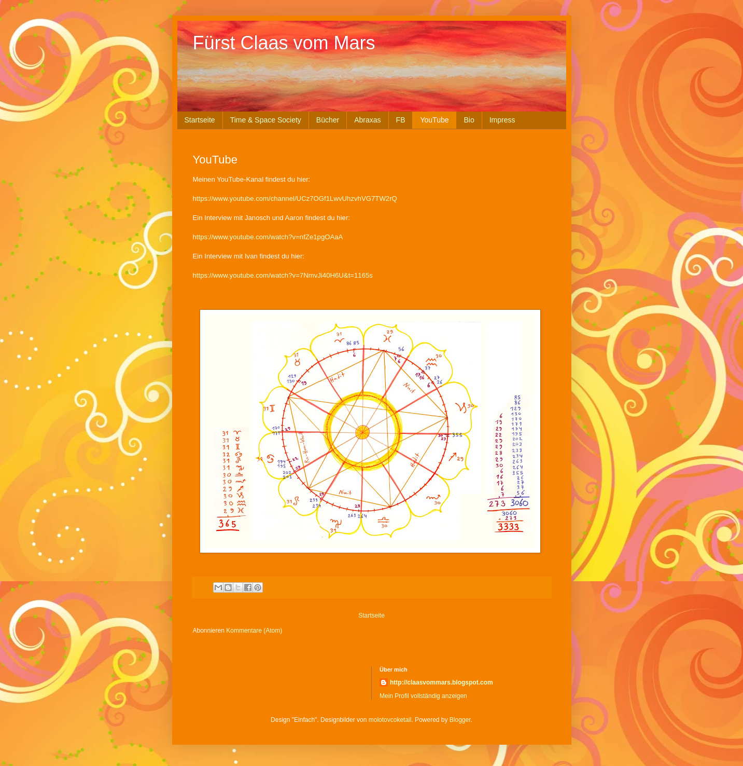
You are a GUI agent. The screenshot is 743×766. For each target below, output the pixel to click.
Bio (469, 120)
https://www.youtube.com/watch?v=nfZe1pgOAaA (268, 237)
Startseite (200, 120)
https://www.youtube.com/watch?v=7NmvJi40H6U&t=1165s (283, 275)
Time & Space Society (265, 120)
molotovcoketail (390, 719)
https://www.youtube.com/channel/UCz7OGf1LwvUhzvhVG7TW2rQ (295, 198)
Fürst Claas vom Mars (284, 42)
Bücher (327, 120)
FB (400, 120)
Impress (502, 120)
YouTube (434, 120)
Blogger (460, 719)
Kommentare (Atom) (254, 630)
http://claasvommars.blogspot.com (441, 682)
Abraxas (367, 120)
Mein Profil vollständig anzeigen (423, 696)
